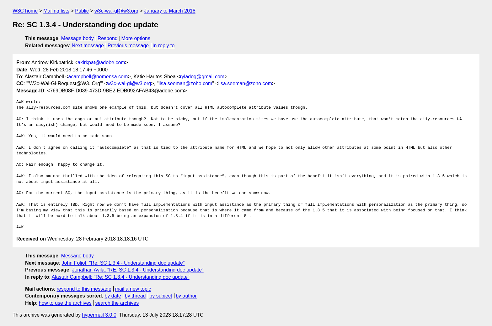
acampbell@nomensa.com (98, 76)
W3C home (25, 10)
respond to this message (83, 289)
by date (112, 295)
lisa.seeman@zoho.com (185, 83)
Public (82, 10)
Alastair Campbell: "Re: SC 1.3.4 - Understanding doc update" (120, 277)
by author (186, 295)
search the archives (117, 303)
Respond (108, 38)
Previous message (128, 45)
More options (136, 38)
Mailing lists (56, 10)
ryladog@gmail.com (202, 76)
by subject (160, 295)
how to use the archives (65, 303)
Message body (77, 38)
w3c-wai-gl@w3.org (116, 10)
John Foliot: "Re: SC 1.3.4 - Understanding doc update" (123, 263)
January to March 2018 (169, 10)
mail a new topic (133, 289)
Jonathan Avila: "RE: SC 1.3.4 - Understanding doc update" (137, 269)
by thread (135, 295)
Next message (88, 45)
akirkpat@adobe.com (101, 62)
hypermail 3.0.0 (99, 315)
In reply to (163, 45)
